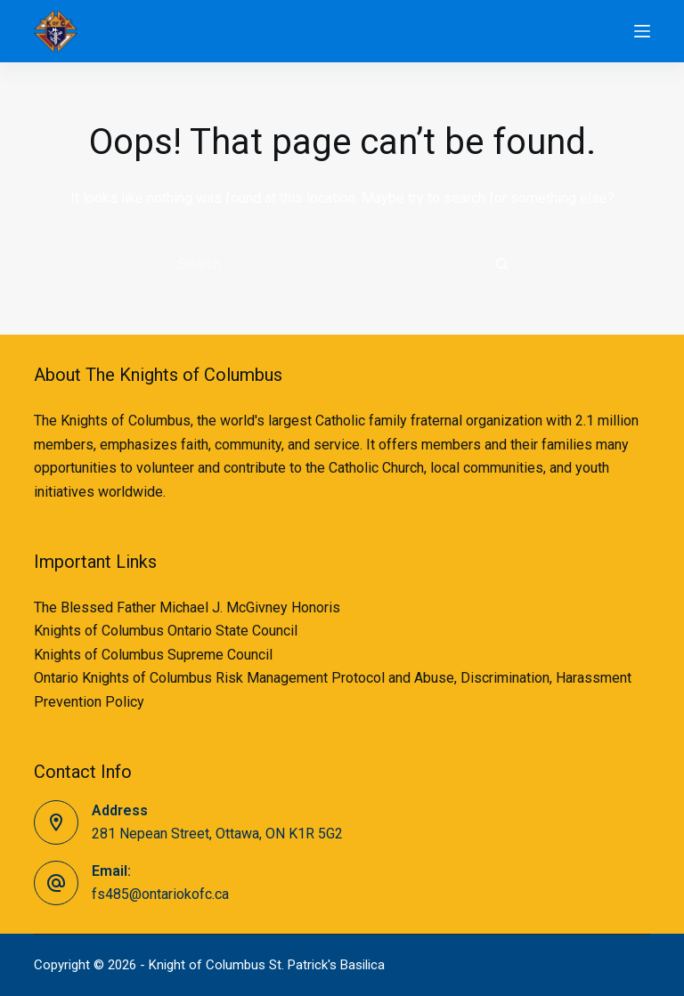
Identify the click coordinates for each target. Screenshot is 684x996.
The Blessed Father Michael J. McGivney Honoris (187, 607)
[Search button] (502, 263)
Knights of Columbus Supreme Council (153, 654)
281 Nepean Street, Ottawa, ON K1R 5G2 (217, 833)
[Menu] (642, 31)
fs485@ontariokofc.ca (160, 894)
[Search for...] (324, 263)
